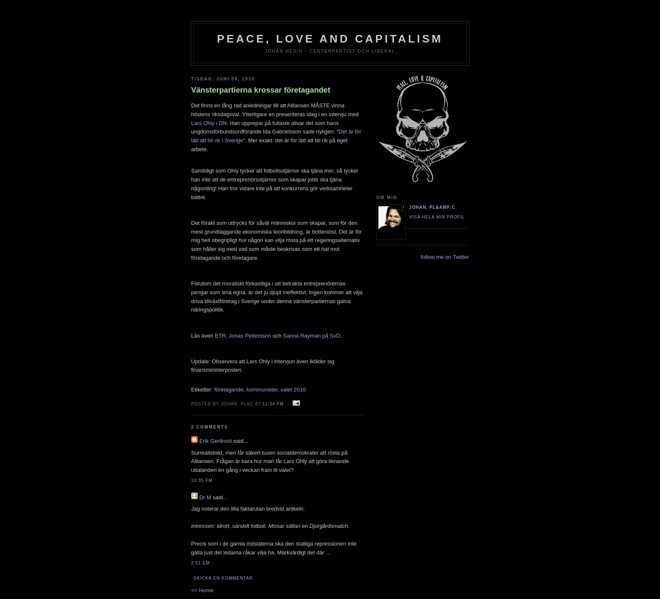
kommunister (262, 389)
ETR (220, 336)
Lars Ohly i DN (209, 123)
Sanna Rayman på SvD (311, 336)
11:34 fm (273, 404)
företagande (228, 389)
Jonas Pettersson (250, 336)
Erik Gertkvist (216, 441)
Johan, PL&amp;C (432, 207)
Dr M (205, 497)
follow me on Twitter (444, 257)
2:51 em (200, 563)
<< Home (202, 590)
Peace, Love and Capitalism (330, 38)
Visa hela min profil (437, 217)
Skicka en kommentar (223, 578)
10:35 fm (202, 480)
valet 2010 (293, 389)
